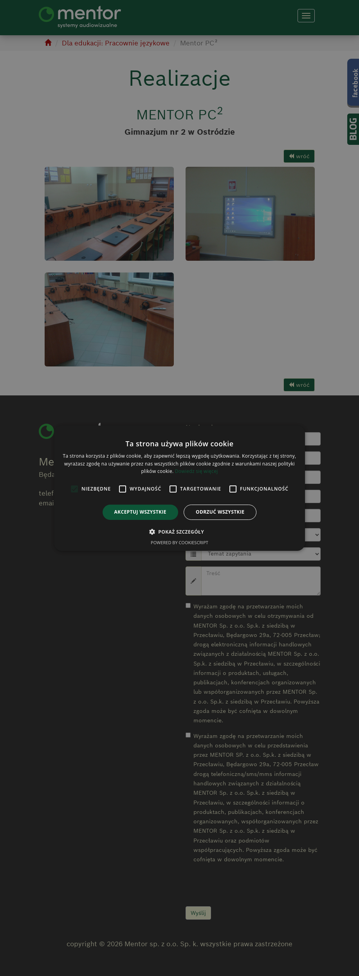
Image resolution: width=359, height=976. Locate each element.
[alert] (179, 488)
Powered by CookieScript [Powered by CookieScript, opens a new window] (179, 542)
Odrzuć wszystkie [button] (220, 512)
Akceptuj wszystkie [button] (140, 512)
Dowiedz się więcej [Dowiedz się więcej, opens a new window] (196, 471)
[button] (179, 532)
